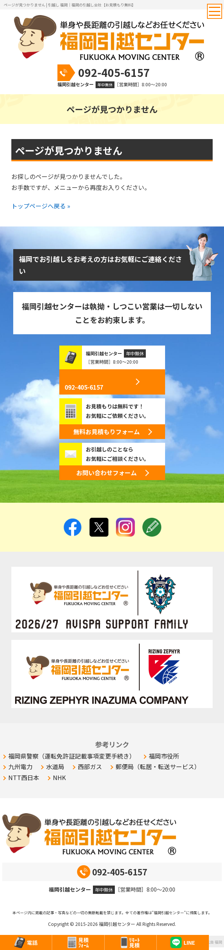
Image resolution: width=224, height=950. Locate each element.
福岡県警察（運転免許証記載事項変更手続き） (71, 755)
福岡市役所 (164, 755)
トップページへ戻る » (40, 205)
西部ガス (90, 766)
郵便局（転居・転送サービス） (158, 766)
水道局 (55, 766)
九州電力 (20, 766)
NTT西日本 (23, 777)
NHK (59, 777)
